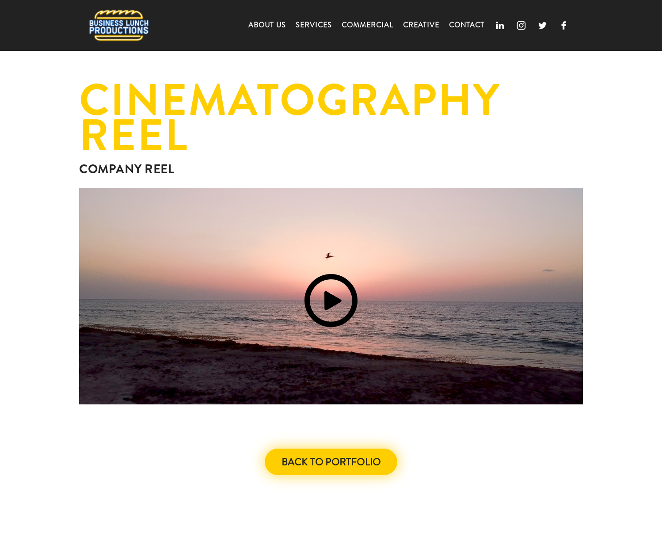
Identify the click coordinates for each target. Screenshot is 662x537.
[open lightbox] (331, 296)
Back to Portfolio (331, 462)
